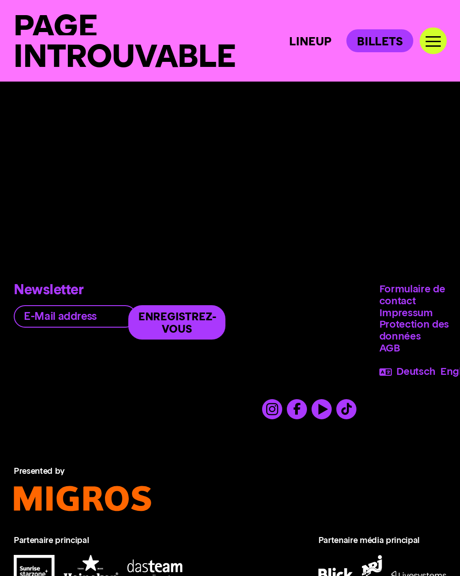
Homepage (40, 168)
